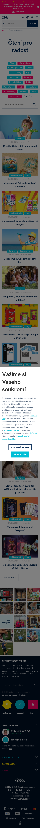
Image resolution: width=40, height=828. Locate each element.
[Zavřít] (38, 369)
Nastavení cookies (11, 430)
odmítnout (32, 433)
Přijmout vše (20, 454)
